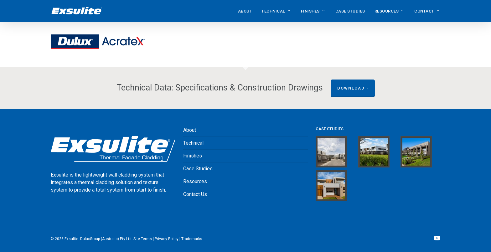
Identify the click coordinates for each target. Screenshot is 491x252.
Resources (195, 181)
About (189, 130)
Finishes (192, 156)
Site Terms (142, 239)
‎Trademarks (191, 239)
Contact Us (195, 194)
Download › (352, 88)
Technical (193, 143)
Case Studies (198, 169)
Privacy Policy (166, 239)
